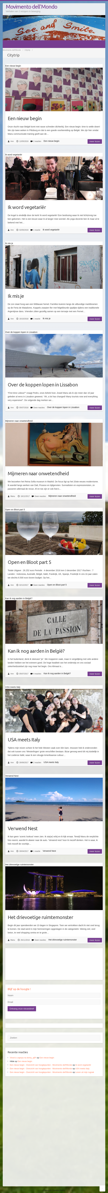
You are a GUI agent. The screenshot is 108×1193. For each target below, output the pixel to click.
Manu (12, 496)
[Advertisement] (54, 1102)
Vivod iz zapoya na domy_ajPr (23, 1058)
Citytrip (27, 50)
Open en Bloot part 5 (29, 562)
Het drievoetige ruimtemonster (40, 917)
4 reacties (37, 674)
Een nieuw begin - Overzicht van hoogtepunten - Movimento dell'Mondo (41, 1065)
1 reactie (36, 230)
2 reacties (37, 141)
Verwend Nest (23, 828)
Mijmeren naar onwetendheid (38, 473)
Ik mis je (16, 296)
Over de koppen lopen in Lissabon (43, 384)
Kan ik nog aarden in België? (36, 651)
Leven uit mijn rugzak (84, 1072)
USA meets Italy (24, 739)
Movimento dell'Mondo (31, 6)
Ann (12, 141)
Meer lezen (95, 141)
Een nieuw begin (25, 118)
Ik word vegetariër (27, 207)
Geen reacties (39, 408)
